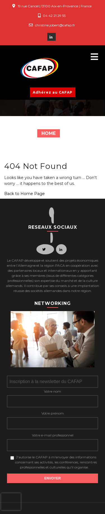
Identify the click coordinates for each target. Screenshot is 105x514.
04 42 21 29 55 (54, 15)
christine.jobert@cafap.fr (55, 25)
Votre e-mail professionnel (52, 435)
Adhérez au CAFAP (53, 92)
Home (48, 133)
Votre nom (52, 391)
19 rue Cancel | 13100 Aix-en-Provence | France (55, 6)
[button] (92, 57)
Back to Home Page (24, 193)
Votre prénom (52, 413)
